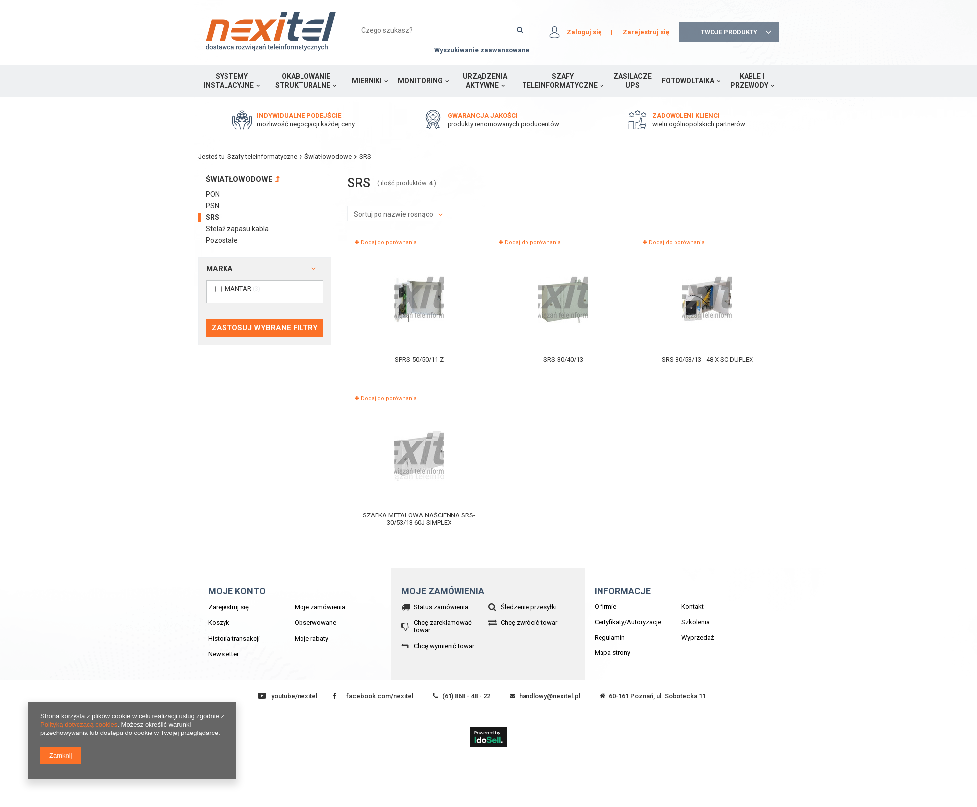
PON (213, 194)
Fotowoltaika (688, 81)
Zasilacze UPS (632, 81)
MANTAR (238, 288)
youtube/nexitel (294, 696)
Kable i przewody (749, 81)
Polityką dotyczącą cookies (78, 724)
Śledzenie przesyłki (529, 607)
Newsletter (223, 654)
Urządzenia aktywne (485, 81)
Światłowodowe (328, 156)
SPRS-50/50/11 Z (419, 359)
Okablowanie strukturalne (302, 81)
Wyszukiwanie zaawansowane (481, 50)
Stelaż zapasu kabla (237, 229)
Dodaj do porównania (386, 242)
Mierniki (367, 81)
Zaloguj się (584, 32)
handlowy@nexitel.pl (549, 696)
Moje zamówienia (320, 607)
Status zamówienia (441, 607)
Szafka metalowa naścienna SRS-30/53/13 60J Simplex (419, 519)
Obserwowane (315, 622)
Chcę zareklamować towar (443, 626)
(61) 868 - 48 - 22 (466, 696)
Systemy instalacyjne (229, 81)
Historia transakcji (234, 638)
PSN (212, 206)
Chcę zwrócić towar (529, 622)
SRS (212, 217)
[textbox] (440, 30)
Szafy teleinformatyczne (560, 81)
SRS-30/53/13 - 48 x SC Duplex (707, 359)
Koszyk (218, 622)
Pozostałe (222, 240)
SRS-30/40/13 (563, 359)
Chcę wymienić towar (444, 646)
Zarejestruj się (646, 32)
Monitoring (420, 81)
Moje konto (237, 591)
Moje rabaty (311, 638)
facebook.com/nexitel (379, 696)
